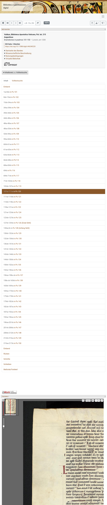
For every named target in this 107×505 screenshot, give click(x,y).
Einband (7, 87)
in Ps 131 (12, 244)
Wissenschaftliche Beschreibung (18, 53)
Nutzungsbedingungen (14, 56)
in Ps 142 (12, 301)
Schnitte (7, 359)
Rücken (6, 354)
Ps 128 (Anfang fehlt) (17, 228)
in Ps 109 (11, 134)
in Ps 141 (12, 296)
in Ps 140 (12, 291)
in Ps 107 (11, 123)
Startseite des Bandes (14, 51)
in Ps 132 (12, 249)
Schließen (7, 364)
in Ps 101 (10, 92)
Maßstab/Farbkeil (11, 369)
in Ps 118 (12, 181)
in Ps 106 (11, 118)
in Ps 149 (12, 338)
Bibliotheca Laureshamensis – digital (15, 6)
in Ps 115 (11, 165)
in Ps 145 (12, 317)
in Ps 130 (13, 239)
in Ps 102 (11, 97)
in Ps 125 (12, 218)
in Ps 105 (11, 113)
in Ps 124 (12, 212)
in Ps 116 (9, 170)
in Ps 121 (12, 197)
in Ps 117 (11, 176)
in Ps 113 (11, 155)
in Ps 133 (12, 254)
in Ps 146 (12, 322)
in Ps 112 (11, 150)
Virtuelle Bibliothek (13, 59)
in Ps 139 (12, 286)
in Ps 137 (13, 275)
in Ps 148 (12, 333)
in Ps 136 (12, 270)
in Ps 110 (11, 139)
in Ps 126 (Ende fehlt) (17, 223)
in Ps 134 (12, 259)
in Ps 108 (11, 129)
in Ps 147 (12, 328)
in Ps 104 (11, 108)
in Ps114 (11, 160)
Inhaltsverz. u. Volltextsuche (15, 72)
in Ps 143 (12, 307)
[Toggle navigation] (103, 16)
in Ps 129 (12, 233)
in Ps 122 (12, 202)
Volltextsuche (17, 81)
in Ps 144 (12, 312)
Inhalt (6, 81)
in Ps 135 (12, 265)
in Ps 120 (12, 191)
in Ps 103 (11, 102)
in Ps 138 (13, 280)
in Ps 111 (11, 144)
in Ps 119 (12, 186)
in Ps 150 (12, 343)
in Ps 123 (12, 207)
